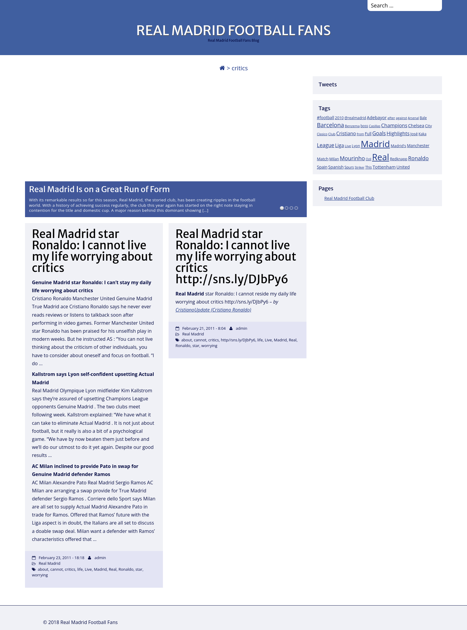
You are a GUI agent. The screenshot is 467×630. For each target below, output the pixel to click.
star (139, 569)
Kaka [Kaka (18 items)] (422, 133)
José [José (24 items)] (414, 133)
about (43, 569)
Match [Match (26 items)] (323, 158)
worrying (40, 575)
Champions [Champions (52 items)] (394, 125)
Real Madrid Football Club (349, 198)
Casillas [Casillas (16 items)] (375, 126)
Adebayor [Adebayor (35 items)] (377, 117)
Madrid (100, 569)
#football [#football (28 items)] (325, 117)
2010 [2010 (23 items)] (339, 117)
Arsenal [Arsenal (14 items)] (413, 118)
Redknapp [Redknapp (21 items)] (398, 158)
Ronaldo (126, 569)
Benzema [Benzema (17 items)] (352, 126)
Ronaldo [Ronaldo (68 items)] (418, 158)
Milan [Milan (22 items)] (334, 158)
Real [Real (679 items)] (380, 157)
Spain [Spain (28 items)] (322, 167)
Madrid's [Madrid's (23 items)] (398, 145)
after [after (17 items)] (391, 118)
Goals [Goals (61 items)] (379, 133)
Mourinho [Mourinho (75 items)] (352, 158)
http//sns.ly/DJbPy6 (238, 340)
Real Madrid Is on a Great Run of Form (99, 189)
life (80, 569)
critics (70, 569)
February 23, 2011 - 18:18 (61, 557)
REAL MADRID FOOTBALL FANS (233, 30)
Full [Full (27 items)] (368, 133)
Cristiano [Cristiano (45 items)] (346, 133)
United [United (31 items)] (403, 167)
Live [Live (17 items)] (348, 146)
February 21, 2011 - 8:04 (204, 328)
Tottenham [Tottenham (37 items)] (384, 167)
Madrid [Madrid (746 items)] (375, 144)
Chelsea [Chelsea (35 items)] (416, 125)
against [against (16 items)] (401, 118)
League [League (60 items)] (325, 145)
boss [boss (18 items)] (364, 125)
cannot (56, 569)
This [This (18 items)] (368, 167)
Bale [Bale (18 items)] (423, 117)
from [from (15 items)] (360, 134)
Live (88, 569)
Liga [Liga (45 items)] (339, 145)
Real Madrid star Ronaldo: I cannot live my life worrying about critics (92, 251)
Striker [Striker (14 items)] (360, 167)
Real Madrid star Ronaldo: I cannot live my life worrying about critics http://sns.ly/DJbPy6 (235, 256)
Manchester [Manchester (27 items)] (418, 145)
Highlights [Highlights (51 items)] (398, 133)
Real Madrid (49, 563)
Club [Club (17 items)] (331, 134)
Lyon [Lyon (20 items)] (356, 145)
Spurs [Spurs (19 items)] (349, 167)
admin (100, 557)
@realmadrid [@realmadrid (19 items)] (355, 117)
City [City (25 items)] (428, 125)
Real (112, 569)
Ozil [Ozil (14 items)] (368, 159)
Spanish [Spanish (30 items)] (336, 167)
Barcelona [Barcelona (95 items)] (330, 125)
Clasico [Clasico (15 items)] (322, 134)
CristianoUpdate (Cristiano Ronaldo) (213, 310)
